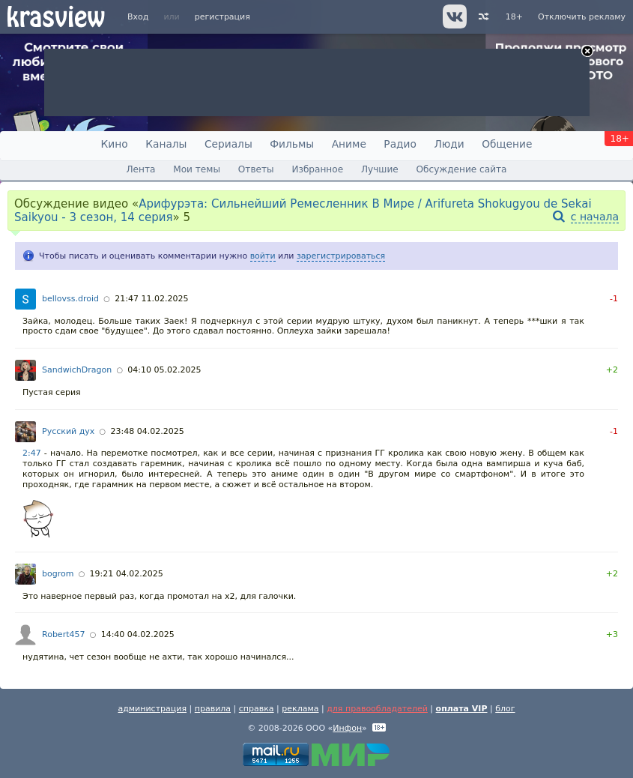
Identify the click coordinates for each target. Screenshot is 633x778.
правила (213, 709)
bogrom (57, 574)
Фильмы (292, 144)
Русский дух (68, 431)
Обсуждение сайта (462, 169)
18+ (514, 17)
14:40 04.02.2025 (138, 634)
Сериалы (228, 144)
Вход (137, 17)
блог (505, 709)
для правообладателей (377, 709)
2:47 (31, 453)
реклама (300, 709)
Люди (449, 144)
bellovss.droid (70, 299)
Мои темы (196, 169)
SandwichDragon (77, 370)
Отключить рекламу (582, 17)
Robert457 (63, 634)
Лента (140, 169)
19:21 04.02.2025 (126, 574)
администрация (152, 709)
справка (256, 709)
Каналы (166, 144)
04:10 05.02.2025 (164, 370)
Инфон (347, 728)
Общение (507, 144)
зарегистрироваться (341, 256)
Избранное (317, 169)
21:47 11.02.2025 (151, 299)
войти (263, 256)
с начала (595, 217)
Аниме (349, 144)
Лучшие (380, 169)
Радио (400, 144)
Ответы (256, 169)
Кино (114, 144)
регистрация (222, 17)
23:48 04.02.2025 (147, 431)
